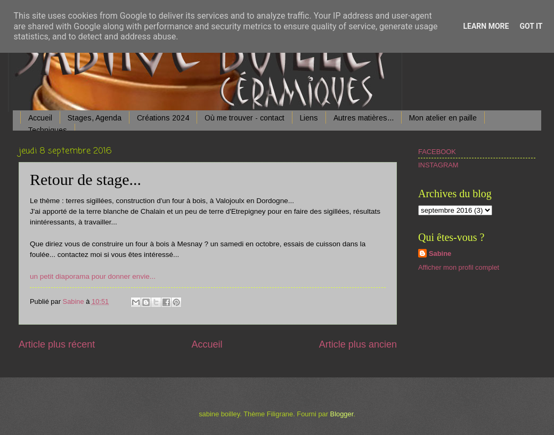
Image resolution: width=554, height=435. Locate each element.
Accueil (40, 118)
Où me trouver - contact (244, 118)
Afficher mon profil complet (458, 267)
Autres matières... (363, 118)
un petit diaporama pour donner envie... (93, 276)
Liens (309, 118)
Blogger (342, 414)
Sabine (440, 253)
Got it (530, 26)
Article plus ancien (358, 344)
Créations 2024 (163, 118)
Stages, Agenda (94, 118)
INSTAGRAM (438, 165)
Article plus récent (57, 344)
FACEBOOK (437, 152)
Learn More (486, 26)
